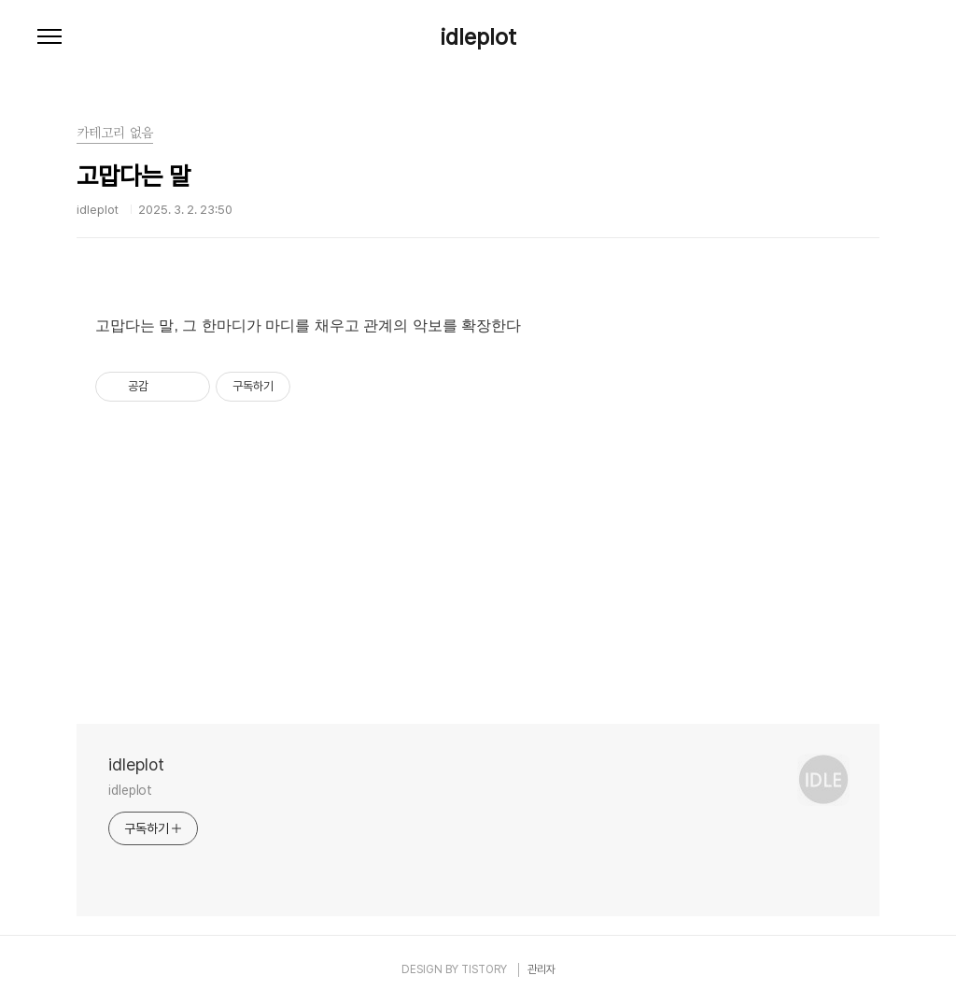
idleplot (478, 37)
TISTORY (484, 969)
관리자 (541, 969)
